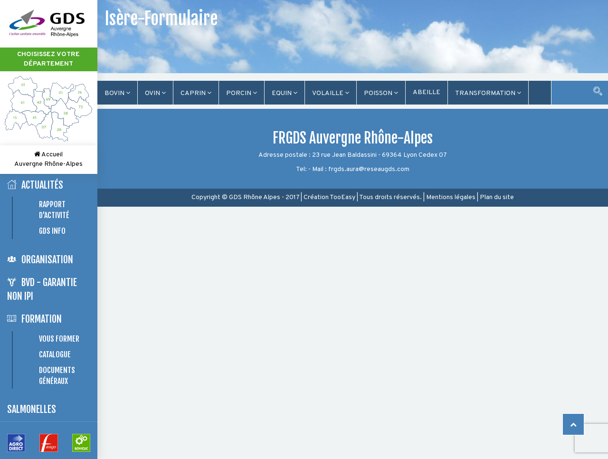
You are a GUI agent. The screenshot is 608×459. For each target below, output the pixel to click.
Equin (284, 93)
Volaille (330, 93)
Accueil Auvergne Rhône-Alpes (48, 159)
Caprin (195, 93)
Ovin (155, 93)
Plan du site (497, 197)
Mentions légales (450, 197)
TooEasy (342, 197)
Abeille (426, 92)
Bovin (117, 93)
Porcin (241, 93)
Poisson (381, 93)
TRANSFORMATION (488, 93)
